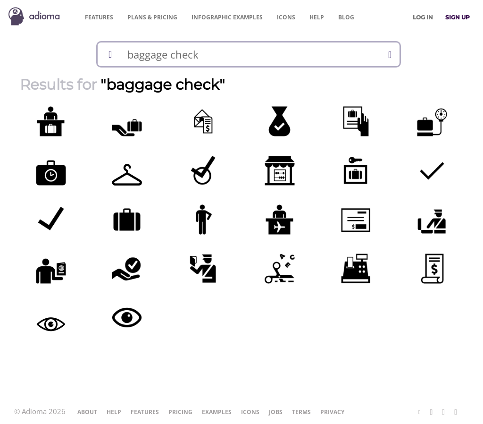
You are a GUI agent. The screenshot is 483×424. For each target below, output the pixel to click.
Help (316, 17)
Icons (286, 17)
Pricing (152, 17)
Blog (346, 17)
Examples (227, 17)
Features (99, 17)
